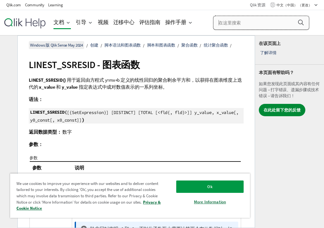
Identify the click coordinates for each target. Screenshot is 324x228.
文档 (58, 22)
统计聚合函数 (216, 45)
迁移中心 (123, 22)
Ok (209, 186)
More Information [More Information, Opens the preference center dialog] (210, 202)
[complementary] (289, 131)
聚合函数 (189, 45)
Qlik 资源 (257, 5)
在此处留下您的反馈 (282, 110)
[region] (130, 195)
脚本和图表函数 (161, 45)
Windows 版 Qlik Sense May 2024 (56, 45)
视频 (103, 22)
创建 (94, 45)
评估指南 (149, 22)
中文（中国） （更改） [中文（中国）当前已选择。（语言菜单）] (295, 5)
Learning (55, 5)
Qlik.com (13, 5)
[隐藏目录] (8, 45)
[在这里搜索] (261, 22)
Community (34, 5)
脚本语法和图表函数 (122, 45)
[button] (301, 22)
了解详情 (268, 52)
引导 (81, 22)
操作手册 (175, 22)
